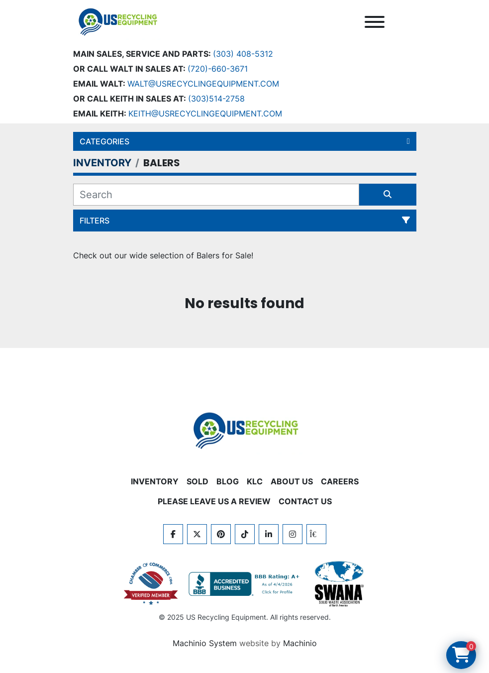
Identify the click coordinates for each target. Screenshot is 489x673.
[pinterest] (221, 534)
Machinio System (205, 643)
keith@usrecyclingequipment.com (205, 113)
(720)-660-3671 (218, 69)
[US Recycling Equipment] (244, 430)
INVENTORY (155, 481)
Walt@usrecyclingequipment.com (203, 84)
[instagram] (292, 534)
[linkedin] (269, 534)
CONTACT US (305, 501)
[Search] (216, 195)
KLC (255, 481)
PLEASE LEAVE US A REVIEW (214, 501)
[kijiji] (316, 534)
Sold (197, 481)
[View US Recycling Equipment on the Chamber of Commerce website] (151, 584)
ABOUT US (292, 481)
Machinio (300, 643)
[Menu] (375, 22)
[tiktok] (245, 534)
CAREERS (340, 481)
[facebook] (173, 534)
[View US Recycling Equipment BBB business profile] (246, 584)
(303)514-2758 (216, 99)
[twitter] (197, 534)
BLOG (227, 481)
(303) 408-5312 (243, 54)
